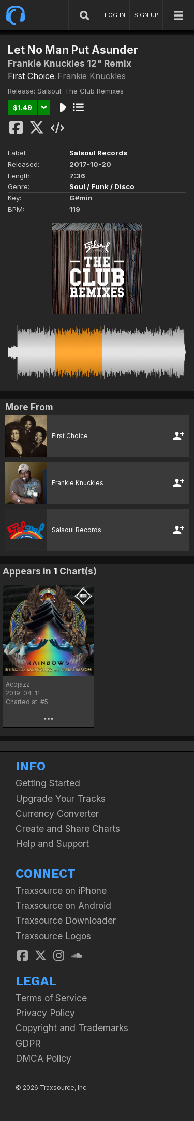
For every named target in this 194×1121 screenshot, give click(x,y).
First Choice (31, 76)
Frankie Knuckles (91, 76)
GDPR (28, 1043)
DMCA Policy (43, 1058)
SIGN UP (146, 15)
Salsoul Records (98, 153)
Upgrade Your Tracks (61, 798)
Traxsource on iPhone (61, 890)
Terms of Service (51, 997)
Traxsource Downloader (66, 920)
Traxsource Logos (53, 935)
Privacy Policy (45, 1012)
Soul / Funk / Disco (102, 186)
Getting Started (48, 782)
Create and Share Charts (68, 828)
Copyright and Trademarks (72, 1027)
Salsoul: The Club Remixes (80, 91)
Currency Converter (57, 813)
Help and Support (52, 843)
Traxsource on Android (63, 905)
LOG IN (115, 15)
